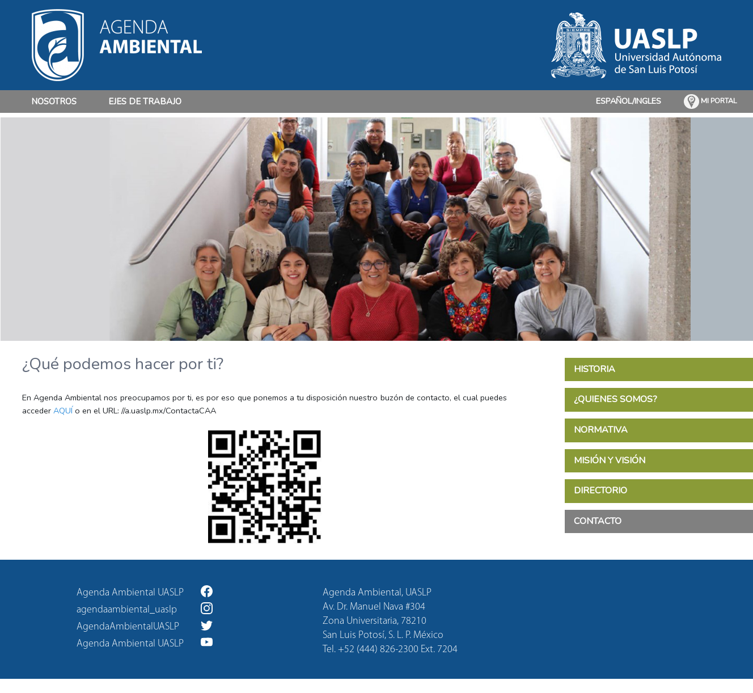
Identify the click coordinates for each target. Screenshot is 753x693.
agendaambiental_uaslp (145, 608)
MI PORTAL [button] (710, 101)
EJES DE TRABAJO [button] (144, 101)
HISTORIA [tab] (594, 369)
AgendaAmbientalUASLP (145, 625)
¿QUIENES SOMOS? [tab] (615, 399)
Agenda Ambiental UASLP (145, 591)
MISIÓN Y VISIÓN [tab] (609, 460)
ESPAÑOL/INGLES (628, 101)
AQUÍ (63, 410)
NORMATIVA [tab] (601, 430)
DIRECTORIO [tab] (600, 490)
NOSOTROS (54, 100)
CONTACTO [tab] (597, 521)
